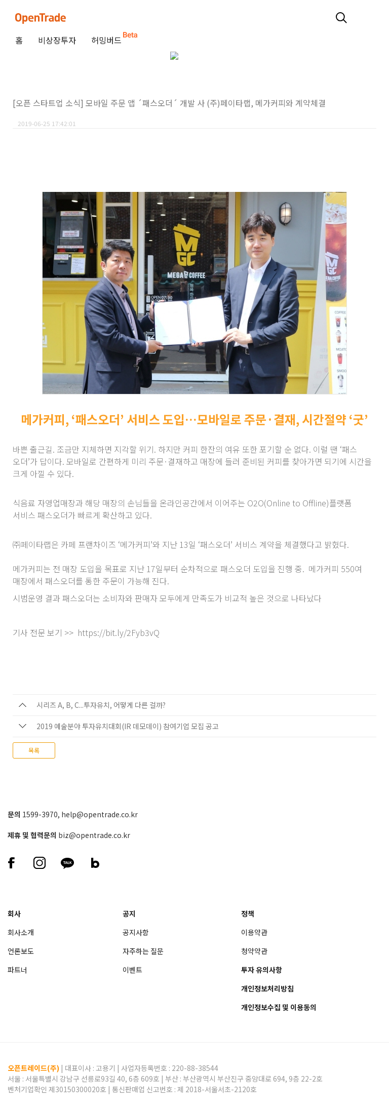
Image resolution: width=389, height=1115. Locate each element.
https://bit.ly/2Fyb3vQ (118, 632)
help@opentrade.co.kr (99, 814)
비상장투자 (57, 40)
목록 (34, 750)
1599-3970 (40, 814)
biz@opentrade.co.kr (94, 835)
